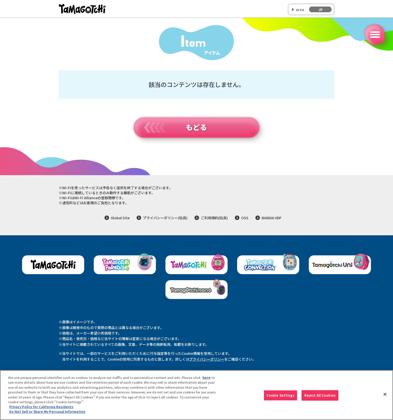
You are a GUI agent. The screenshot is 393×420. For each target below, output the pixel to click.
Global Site (120, 217)
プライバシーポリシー (206, 359)
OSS (244, 217)
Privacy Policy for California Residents (41, 409)
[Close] (384, 396)
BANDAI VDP (271, 217)
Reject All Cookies (320, 398)
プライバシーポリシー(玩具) (165, 217)
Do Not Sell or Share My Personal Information (47, 414)
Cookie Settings (280, 398)
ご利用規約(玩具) (214, 217)
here (207, 380)
